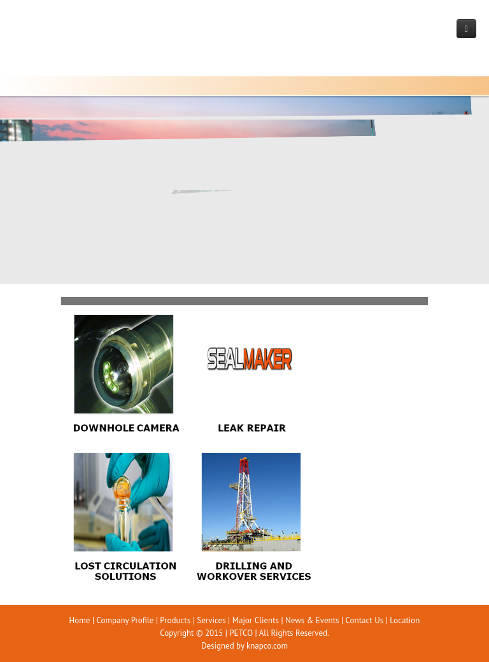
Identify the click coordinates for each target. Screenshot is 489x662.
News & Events (312, 620)
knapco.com (267, 645)
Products (175, 620)
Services (211, 620)
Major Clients (255, 620)
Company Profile (124, 620)
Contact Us (365, 620)
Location (405, 620)
